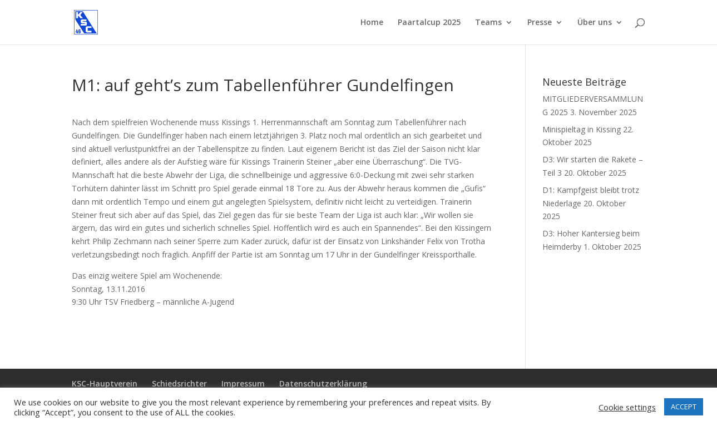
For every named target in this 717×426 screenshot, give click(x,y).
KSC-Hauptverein (104, 383)
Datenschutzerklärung (323, 383)
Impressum (243, 383)
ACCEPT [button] (683, 407)
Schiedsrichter (179, 383)
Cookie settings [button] (627, 407)
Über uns (594, 22)
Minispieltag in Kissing (581, 129)
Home (371, 22)
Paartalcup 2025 (429, 22)
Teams (488, 22)
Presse (539, 22)
